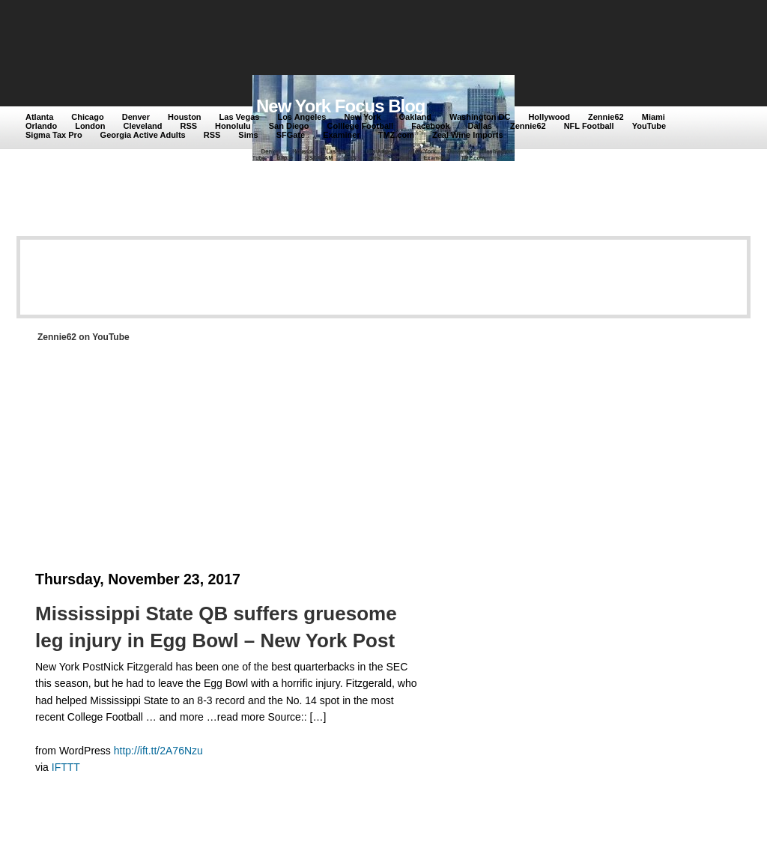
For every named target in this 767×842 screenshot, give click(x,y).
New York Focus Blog (340, 106)
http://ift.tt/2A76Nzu (158, 751)
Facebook (430, 125)
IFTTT (66, 767)
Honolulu (233, 125)
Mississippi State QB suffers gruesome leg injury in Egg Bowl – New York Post (216, 627)
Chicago (87, 116)
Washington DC (479, 116)
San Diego (289, 125)
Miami (653, 116)
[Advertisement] (300, 39)
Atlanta (39, 116)
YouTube (649, 125)
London (90, 125)
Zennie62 (606, 116)
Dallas (480, 125)
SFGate (291, 134)
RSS (188, 125)
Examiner (341, 134)
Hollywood (549, 116)
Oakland (415, 116)
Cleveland (143, 125)
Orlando (41, 125)
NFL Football (589, 125)
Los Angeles (301, 116)
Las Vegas (239, 116)
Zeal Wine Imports (467, 134)
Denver (136, 116)
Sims (248, 134)
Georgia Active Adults (143, 134)
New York (362, 116)
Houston (184, 116)
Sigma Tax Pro (53, 134)
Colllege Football (360, 125)
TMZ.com (396, 134)
